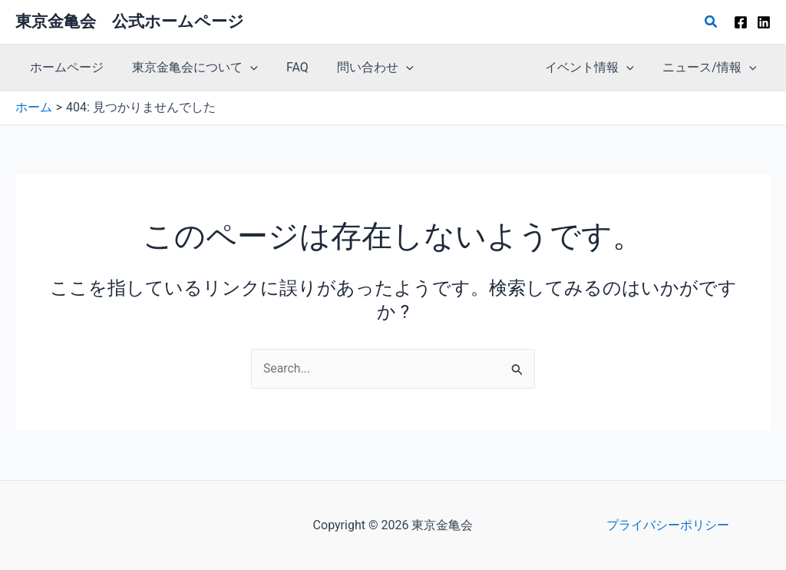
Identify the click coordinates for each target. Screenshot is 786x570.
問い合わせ (360, 68)
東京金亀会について (189, 68)
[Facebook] (741, 22)
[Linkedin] (764, 22)
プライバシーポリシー (667, 525)
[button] (711, 21)
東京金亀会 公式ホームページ (129, 21)
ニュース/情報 (711, 68)
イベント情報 (595, 68)
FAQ (287, 67)
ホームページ (64, 67)
